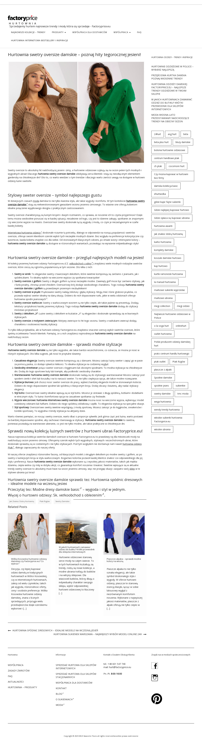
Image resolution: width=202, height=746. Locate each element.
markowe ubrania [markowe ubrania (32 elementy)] (163, 298)
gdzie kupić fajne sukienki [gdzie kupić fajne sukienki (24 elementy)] (167, 201)
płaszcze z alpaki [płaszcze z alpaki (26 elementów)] (163, 369)
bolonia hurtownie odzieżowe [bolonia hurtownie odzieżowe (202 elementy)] (169, 150)
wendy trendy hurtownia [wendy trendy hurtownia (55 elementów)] (167, 409)
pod (142, 375)
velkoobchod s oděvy (81, 263)
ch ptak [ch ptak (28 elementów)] (158, 166)
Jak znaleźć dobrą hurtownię (21, 501)
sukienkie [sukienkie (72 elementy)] (180, 385)
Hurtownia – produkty (22, 687)
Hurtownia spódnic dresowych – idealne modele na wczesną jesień (55, 630)
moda (36, 200)
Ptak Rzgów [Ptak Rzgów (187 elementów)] (178, 361)
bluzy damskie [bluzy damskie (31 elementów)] (183, 142)
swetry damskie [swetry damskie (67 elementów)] (162, 393)
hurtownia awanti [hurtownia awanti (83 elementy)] (163, 225)
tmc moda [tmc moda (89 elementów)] (182, 393)
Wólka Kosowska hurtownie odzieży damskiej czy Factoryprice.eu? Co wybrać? (29, 561)
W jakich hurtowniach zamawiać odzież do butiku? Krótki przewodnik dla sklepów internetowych (77, 549)
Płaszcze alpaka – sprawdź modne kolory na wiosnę (124, 560)
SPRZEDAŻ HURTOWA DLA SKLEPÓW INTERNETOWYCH (76, 666)
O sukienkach (65, 699)
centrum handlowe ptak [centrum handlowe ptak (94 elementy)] (166, 158)
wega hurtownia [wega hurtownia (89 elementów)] (162, 401)
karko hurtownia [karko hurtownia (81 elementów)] (162, 241)
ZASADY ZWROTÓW (19, 670)
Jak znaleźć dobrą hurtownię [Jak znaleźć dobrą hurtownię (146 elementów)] (168, 233)
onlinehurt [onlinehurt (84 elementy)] (181, 325)
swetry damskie (62, 501)
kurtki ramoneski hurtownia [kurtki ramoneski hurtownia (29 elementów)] (168, 274)
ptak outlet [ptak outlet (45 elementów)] (160, 361)
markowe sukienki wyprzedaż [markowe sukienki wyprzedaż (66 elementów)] (169, 290)
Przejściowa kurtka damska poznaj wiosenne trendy (168, 77)
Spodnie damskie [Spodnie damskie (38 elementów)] (163, 377)
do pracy (74, 382)
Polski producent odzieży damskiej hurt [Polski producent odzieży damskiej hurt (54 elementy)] (172, 343)
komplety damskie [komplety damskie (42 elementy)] (163, 249)
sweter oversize (54, 367)
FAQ (139, 32)
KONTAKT (61, 688)
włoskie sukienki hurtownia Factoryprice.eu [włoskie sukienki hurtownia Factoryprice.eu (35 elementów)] (168, 419)
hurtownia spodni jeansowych (30, 299)
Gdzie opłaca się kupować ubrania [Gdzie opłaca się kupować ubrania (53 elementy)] (172, 217)
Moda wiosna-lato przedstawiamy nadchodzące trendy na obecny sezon (170, 118)
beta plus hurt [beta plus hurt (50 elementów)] (161, 142)
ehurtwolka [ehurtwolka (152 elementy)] (160, 193)
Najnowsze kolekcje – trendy (28, 32)
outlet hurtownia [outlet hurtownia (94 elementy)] (163, 333)
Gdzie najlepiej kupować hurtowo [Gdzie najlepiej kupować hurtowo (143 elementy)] (171, 209)
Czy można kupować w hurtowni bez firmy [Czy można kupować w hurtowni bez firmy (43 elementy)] (171, 176)
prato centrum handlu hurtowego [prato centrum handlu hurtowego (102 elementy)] (171, 353)
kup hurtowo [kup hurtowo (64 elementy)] (161, 266)
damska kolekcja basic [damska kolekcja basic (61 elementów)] (166, 185)
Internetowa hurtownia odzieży (25, 232)
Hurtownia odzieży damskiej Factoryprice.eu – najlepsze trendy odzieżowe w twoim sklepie (169, 89)
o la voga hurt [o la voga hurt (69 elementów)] (161, 325)
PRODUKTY (59, 32)
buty (48, 371)
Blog (60, 693)
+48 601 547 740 (117, 663)
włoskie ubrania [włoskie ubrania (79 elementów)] (162, 429)
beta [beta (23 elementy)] (185, 134)
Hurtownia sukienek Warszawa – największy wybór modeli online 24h (97, 634)
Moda (60, 704)
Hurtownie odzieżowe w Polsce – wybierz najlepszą (172, 68)
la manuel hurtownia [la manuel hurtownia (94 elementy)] (165, 282)
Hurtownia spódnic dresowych (116, 479)
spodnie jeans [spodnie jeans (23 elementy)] (161, 385)
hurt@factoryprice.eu (120, 667)
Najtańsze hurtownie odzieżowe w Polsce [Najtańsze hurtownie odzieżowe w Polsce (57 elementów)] (172, 315)
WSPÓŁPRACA (122, 32)
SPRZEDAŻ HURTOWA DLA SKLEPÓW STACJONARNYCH (76, 675)
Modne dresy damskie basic (57, 489)
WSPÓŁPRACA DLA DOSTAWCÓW (89, 32)
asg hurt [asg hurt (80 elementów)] (172, 134)
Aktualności (16, 681)
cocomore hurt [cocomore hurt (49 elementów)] (177, 166)
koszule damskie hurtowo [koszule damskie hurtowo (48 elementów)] (167, 258)
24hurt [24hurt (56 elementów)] (157, 134)
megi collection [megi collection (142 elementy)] (162, 306)
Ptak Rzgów (45, 501)
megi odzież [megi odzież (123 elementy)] (183, 306)
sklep (132, 468)
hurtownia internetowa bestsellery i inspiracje (39, 40)
